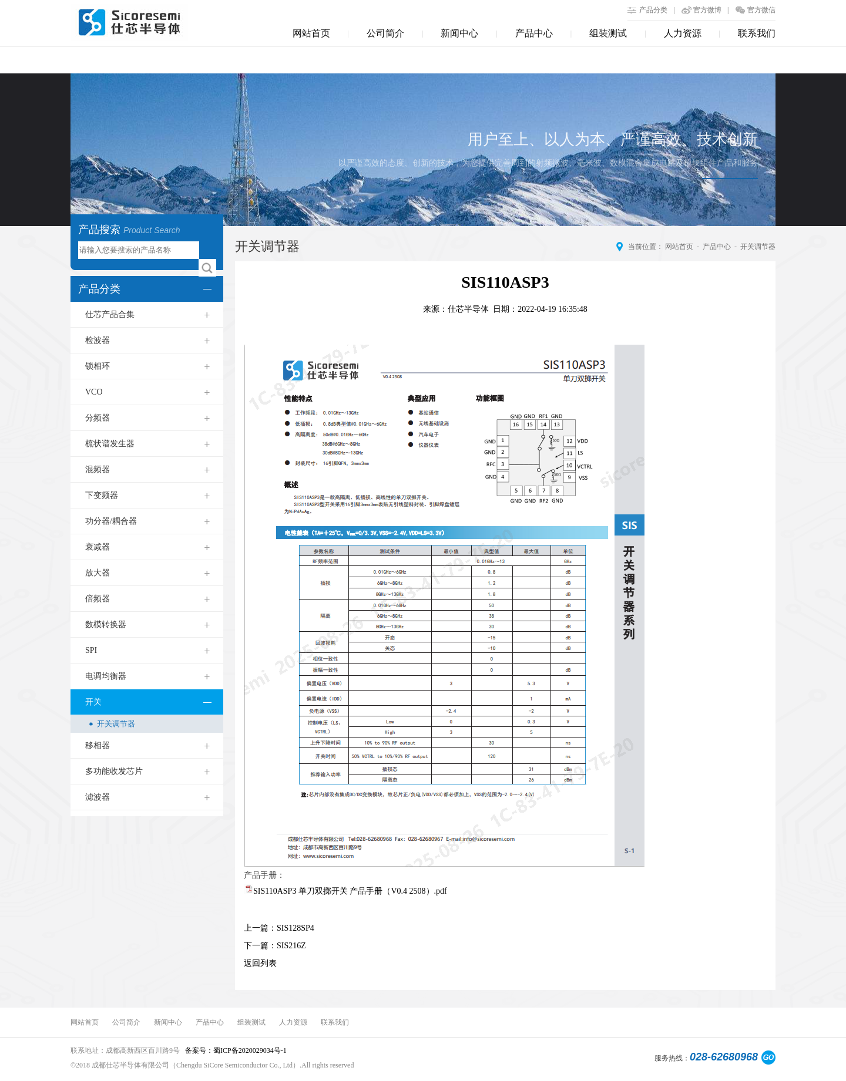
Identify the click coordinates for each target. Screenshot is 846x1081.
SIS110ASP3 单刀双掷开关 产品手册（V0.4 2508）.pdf (350, 891)
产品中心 (534, 33)
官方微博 (707, 10)
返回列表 (260, 963)
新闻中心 (459, 33)
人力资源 (682, 33)
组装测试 (608, 33)
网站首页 (311, 33)
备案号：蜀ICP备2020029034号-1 (235, 1050)
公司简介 (385, 33)
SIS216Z (291, 945)
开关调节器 (758, 247)
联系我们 (757, 33)
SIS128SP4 (295, 928)
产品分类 (653, 10)
